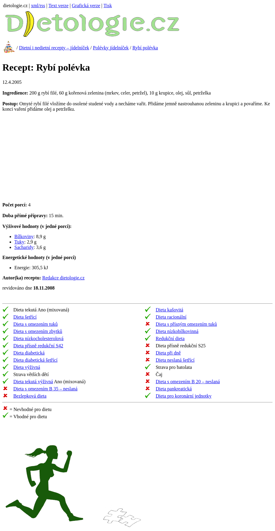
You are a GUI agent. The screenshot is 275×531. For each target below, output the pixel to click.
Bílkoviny (24, 236)
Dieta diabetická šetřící (35, 360)
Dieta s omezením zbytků (37, 331)
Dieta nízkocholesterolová (38, 338)
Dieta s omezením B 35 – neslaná (45, 388)
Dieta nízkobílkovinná (177, 331)
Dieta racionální (171, 316)
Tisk (108, 5)
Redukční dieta (170, 338)
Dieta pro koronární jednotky (183, 395)
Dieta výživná (26, 367)
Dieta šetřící (25, 316)
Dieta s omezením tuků (35, 324)
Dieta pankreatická (174, 388)
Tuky (19, 241)
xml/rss (38, 5)
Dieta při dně (168, 352)
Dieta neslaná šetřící (175, 360)
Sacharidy (24, 247)
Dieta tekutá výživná (33, 381)
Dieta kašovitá (169, 309)
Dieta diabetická (28, 352)
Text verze (59, 5)
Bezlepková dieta (29, 395)
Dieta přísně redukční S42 (38, 345)
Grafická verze (86, 5)
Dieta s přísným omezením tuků (186, 324)
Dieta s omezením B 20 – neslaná (188, 381)
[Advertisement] (52, 159)
